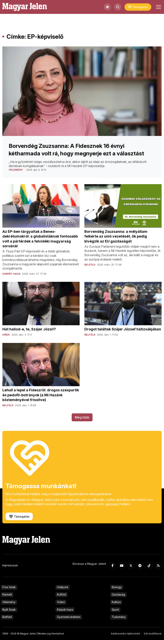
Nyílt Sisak (9, 609)
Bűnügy (117, 587)
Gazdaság (118, 594)
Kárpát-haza (65, 609)
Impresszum (10, 565)
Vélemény (8, 602)
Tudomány (119, 617)
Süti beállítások (153, 633)
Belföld (7, 617)
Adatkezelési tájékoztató (125, 633)
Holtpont (62, 587)
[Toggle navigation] (158, 7)
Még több (82, 417)
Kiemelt (7, 594)
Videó (61, 602)
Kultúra (116, 602)
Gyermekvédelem (68, 617)
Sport (115, 609)
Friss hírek (9, 587)
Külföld (61, 594)
